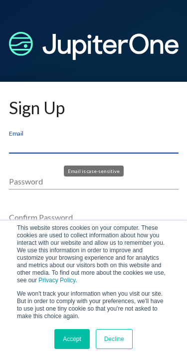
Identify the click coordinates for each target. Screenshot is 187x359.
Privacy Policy (56, 280)
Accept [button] (72, 339)
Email (16, 133)
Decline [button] (114, 339)
